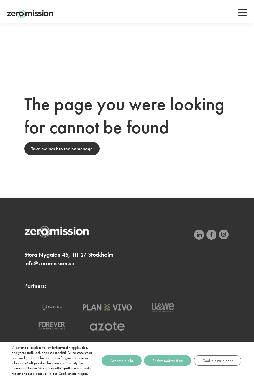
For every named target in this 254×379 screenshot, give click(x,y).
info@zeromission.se (49, 263)
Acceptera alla (121, 360)
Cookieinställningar (73, 373)
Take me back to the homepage (62, 149)
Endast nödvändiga (168, 360)
